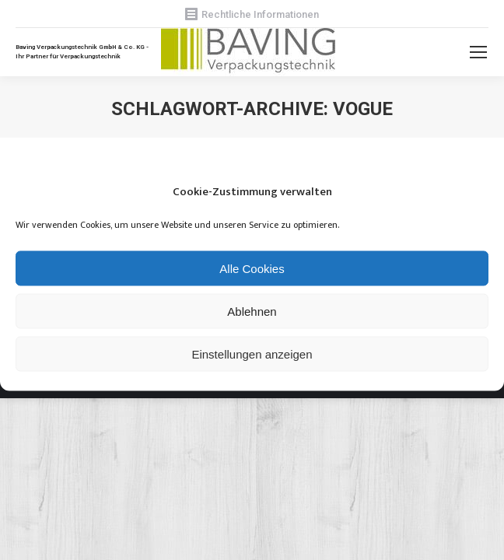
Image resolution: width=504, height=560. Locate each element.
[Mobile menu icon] (478, 52)
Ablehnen (251, 310)
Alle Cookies (251, 268)
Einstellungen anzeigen (251, 353)
